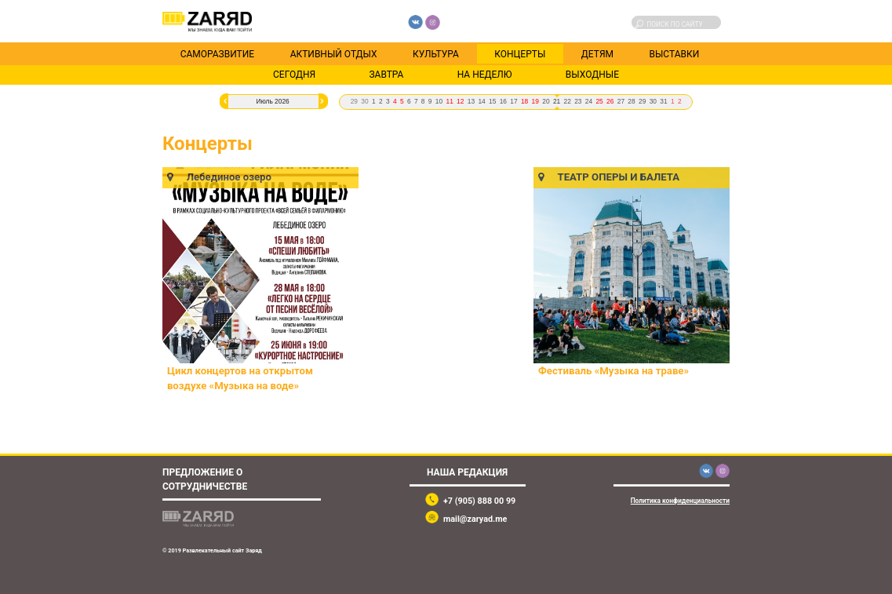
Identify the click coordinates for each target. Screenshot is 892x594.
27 (620, 101)
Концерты (519, 53)
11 (449, 101)
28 (631, 101)
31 (663, 101)
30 (364, 101)
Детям (597, 53)
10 (438, 101)
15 (492, 101)
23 (577, 101)
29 (354, 101)
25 (599, 101)
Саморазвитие (217, 53)
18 (524, 101)
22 (567, 101)
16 (503, 101)
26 (609, 101)
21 (556, 101)
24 (588, 101)
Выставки (674, 53)
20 (545, 101)
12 (460, 101)
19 (535, 101)
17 (513, 101)
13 (471, 101)
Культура (436, 53)
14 (481, 101)
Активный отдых (333, 53)
